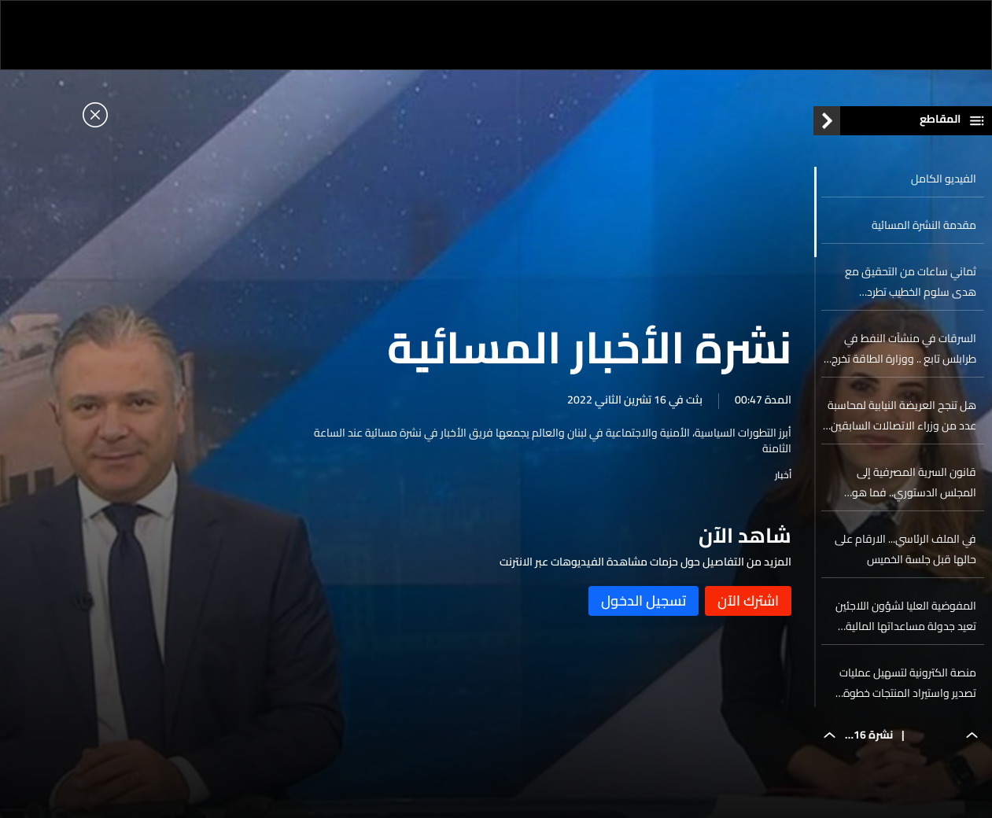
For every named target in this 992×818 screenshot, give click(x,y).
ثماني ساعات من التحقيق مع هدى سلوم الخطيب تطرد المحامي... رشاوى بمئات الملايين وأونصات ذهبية (903, 281)
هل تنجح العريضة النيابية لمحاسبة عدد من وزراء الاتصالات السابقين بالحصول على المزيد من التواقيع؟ (902, 415)
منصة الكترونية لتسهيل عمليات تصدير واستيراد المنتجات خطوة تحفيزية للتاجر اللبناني (907, 682)
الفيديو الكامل (943, 178)
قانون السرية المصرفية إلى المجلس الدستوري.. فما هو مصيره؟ (914, 482)
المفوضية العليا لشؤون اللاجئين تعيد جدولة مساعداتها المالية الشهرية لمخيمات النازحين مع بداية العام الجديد (900, 615)
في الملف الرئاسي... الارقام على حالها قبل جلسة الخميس (905, 549)
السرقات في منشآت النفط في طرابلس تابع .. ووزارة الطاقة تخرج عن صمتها (904, 348)
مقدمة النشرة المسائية (924, 225)
